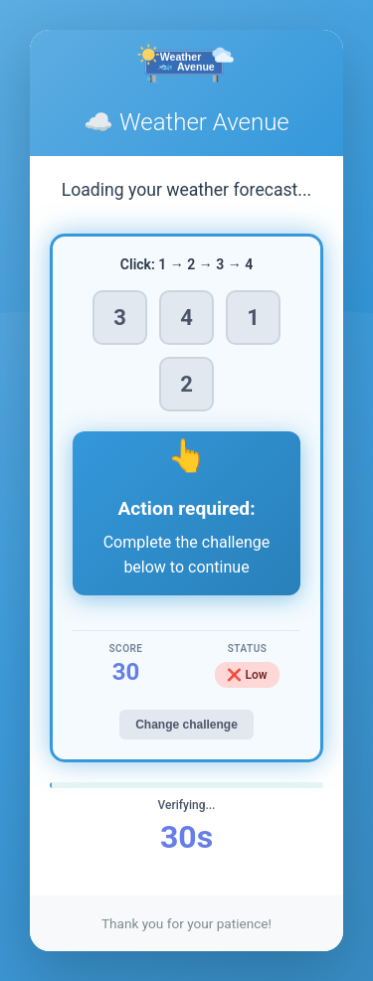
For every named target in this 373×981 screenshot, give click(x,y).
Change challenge (186, 725)
